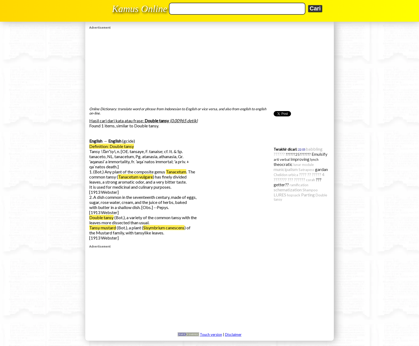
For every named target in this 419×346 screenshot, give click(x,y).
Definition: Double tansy (111, 146)
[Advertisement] (209, 66)
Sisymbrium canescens (163, 227)
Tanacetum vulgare (135, 176)
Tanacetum (176, 171)
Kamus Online (139, 8)
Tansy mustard (102, 227)
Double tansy (101, 217)
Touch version (211, 334)
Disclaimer (233, 334)
